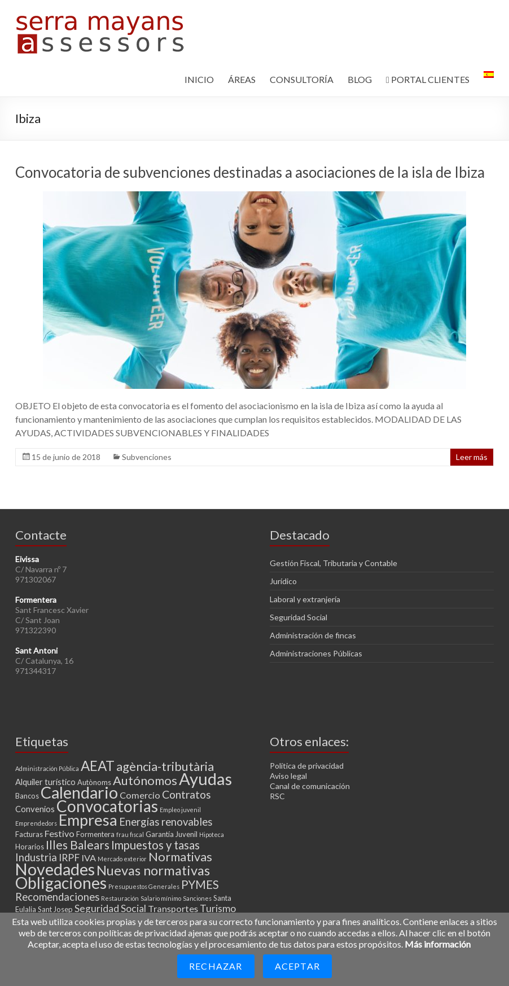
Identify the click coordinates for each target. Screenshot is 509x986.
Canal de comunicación (310, 786)
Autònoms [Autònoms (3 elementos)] (94, 782)
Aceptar (297, 966)
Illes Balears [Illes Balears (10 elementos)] (77, 845)
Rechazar (216, 966)
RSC (277, 796)
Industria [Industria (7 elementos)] (36, 857)
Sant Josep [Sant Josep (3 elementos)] (55, 909)
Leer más (472, 457)
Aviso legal (288, 776)
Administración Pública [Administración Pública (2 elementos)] (47, 768)
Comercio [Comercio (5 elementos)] (140, 795)
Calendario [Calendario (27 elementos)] (79, 792)
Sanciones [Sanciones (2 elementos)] (197, 898)
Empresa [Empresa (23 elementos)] (88, 819)
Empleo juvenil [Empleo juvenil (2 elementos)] (180, 809)
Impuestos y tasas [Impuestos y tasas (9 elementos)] (155, 845)
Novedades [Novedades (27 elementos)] (55, 869)
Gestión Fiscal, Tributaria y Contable (333, 563)
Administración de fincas (313, 635)
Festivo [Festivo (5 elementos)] (59, 833)
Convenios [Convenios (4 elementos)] (35, 809)
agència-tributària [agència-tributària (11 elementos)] (165, 766)
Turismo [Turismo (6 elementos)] (218, 908)
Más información (438, 944)
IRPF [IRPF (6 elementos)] (69, 858)
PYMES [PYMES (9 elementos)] (200, 884)
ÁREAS (242, 79)
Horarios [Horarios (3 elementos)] (29, 846)
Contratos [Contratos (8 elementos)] (186, 794)
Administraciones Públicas (316, 653)
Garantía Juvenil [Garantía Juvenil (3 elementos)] (172, 834)
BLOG (360, 79)
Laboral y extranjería (305, 599)
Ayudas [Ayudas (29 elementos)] (205, 778)
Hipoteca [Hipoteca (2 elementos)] (211, 834)
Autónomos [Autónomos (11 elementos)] (145, 780)
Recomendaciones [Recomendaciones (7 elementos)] (57, 897)
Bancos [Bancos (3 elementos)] (27, 795)
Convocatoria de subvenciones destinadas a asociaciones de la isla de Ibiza (250, 172)
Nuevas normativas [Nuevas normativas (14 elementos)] (153, 870)
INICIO (199, 79)
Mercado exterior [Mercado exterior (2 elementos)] (122, 858)
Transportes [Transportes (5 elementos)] (173, 908)
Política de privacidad (307, 765)
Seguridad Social (298, 617)
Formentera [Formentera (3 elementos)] (95, 834)
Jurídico (283, 581)
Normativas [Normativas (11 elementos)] (180, 856)
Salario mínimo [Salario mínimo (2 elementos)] (161, 898)
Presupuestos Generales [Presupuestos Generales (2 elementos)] (143, 886)
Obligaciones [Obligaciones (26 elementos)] (61, 882)
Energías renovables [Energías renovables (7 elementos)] (165, 822)
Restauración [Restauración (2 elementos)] (120, 898)
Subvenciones (147, 457)
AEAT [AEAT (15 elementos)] (98, 765)
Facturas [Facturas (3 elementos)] (29, 834)
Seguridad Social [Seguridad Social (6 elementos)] (110, 908)
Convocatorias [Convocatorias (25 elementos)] (107, 806)
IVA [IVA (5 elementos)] (88, 857)
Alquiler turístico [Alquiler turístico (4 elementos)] (45, 782)
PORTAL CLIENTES (427, 79)
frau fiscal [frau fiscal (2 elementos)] (130, 834)
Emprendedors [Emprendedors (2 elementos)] (36, 823)
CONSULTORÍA (302, 79)
